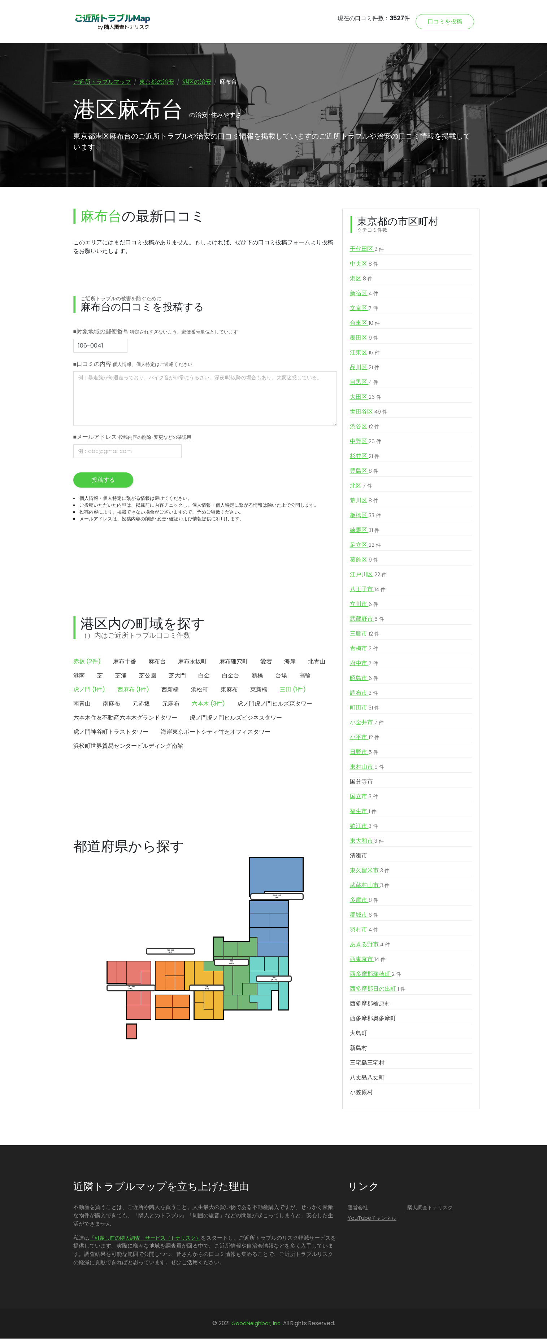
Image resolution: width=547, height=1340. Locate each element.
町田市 (364, 709)
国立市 (364, 798)
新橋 (257, 677)
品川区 (364, 369)
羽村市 (364, 931)
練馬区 (364, 532)
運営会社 (358, 1209)
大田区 (365, 398)
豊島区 (364, 472)
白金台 (230, 677)
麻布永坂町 (192, 663)
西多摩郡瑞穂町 (375, 976)
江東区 (365, 354)
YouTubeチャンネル (372, 1219)
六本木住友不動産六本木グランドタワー (125, 719)
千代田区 (367, 250)
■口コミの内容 (133, 365)
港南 (79, 677)
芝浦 (121, 677)
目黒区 (364, 384)
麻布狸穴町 (233, 663)
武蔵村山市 (370, 887)
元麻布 (170, 705)
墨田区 (364, 339)
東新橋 (259, 691)
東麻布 (229, 691)
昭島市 (364, 680)
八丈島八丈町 (367, 1079)
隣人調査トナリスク (430, 1209)
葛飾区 (364, 561)
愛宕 (266, 663)
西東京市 (368, 961)
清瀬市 (358, 857)
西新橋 (170, 691)
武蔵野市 (367, 620)
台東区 (365, 324)
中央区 (364, 265)
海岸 (290, 663)
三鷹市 (364, 635)
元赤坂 (141, 705)
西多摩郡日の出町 (377, 990)
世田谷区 (368, 413)
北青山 (316, 663)
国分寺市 (361, 783)
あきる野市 (370, 946)
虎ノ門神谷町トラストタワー (110, 733)
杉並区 (364, 458)
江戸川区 (368, 576)
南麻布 (111, 705)
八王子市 (368, 591)
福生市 (363, 813)
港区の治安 (196, 82)
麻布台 (157, 663)
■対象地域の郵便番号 (155, 333)
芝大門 (177, 677)
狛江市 (364, 828)
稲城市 (364, 916)
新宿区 (364, 295)
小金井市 (367, 724)
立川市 (364, 606)
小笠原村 (361, 1094)
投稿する (103, 481)
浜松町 (199, 691)
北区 (361, 487)
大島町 (358, 1035)
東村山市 (367, 768)
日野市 (364, 754)
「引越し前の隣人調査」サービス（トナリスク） (145, 1239)
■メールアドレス (132, 438)
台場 (281, 677)
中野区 (365, 443)
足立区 (365, 546)
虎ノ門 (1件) (89, 691)
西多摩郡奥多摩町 (373, 1020)
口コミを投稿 (444, 21)
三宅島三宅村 (367, 1064)
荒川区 (364, 502)
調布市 (364, 694)
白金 (204, 677)
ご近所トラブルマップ (102, 82)
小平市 (364, 739)
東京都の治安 (156, 82)
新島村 (358, 1050)
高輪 (305, 677)
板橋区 (365, 517)
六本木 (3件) (208, 705)
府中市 (364, 665)
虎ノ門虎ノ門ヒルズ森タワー (274, 705)
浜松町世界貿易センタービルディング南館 (128, 747)
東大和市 (367, 842)
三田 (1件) (293, 691)
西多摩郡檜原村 (370, 1005)
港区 (361, 280)
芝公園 (147, 677)
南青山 (82, 705)
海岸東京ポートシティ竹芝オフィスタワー (215, 733)
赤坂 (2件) (87, 663)
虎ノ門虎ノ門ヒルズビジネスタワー (236, 719)
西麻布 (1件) (133, 691)
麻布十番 (124, 663)
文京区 (364, 310)
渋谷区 (364, 428)
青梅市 (364, 650)
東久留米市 (370, 872)
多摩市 (364, 902)
